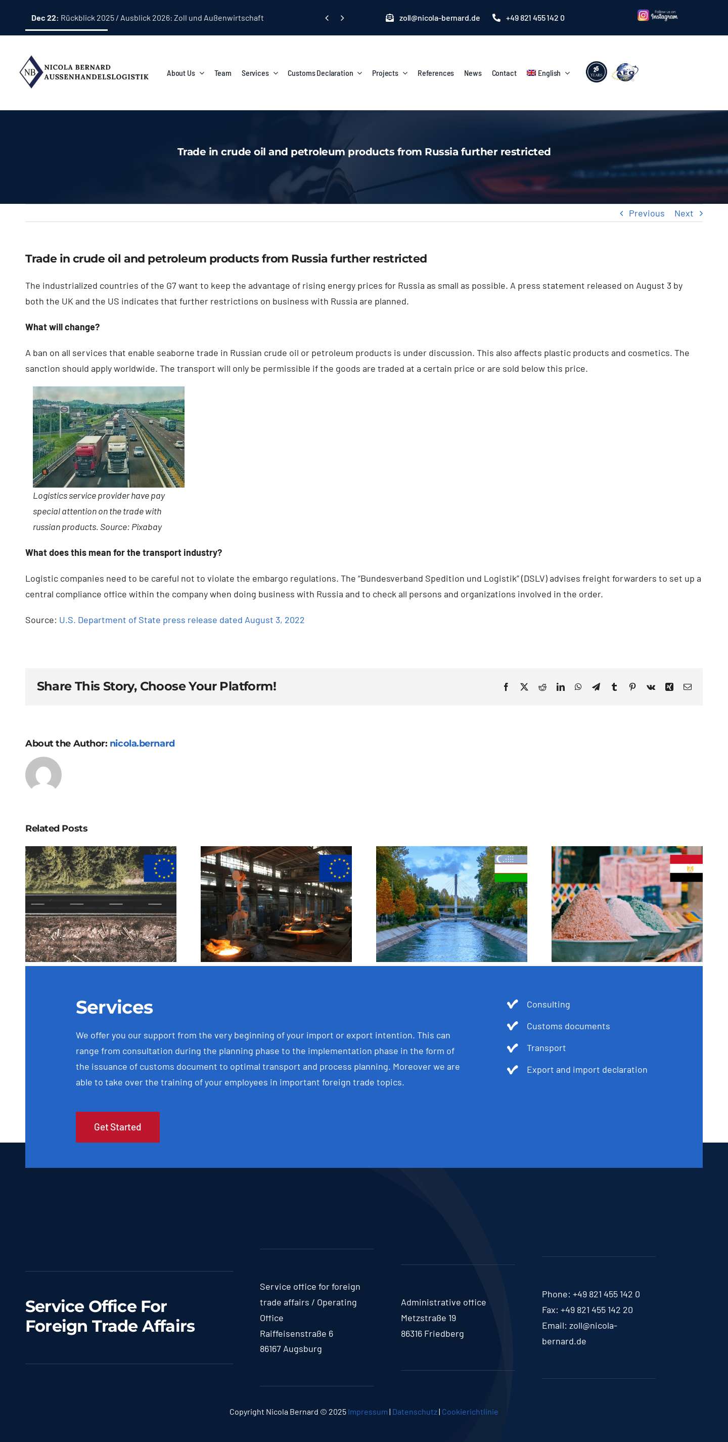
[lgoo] (612, 61)
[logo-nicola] (83, 50)
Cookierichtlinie (470, 1411)
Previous (647, 213)
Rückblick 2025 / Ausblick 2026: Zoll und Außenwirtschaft (147, 17)
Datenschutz (414, 1411)
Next (684, 213)
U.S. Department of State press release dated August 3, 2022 (182, 619)
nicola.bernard (142, 743)
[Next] (342, 18)
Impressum (368, 1411)
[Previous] (327, 18)
